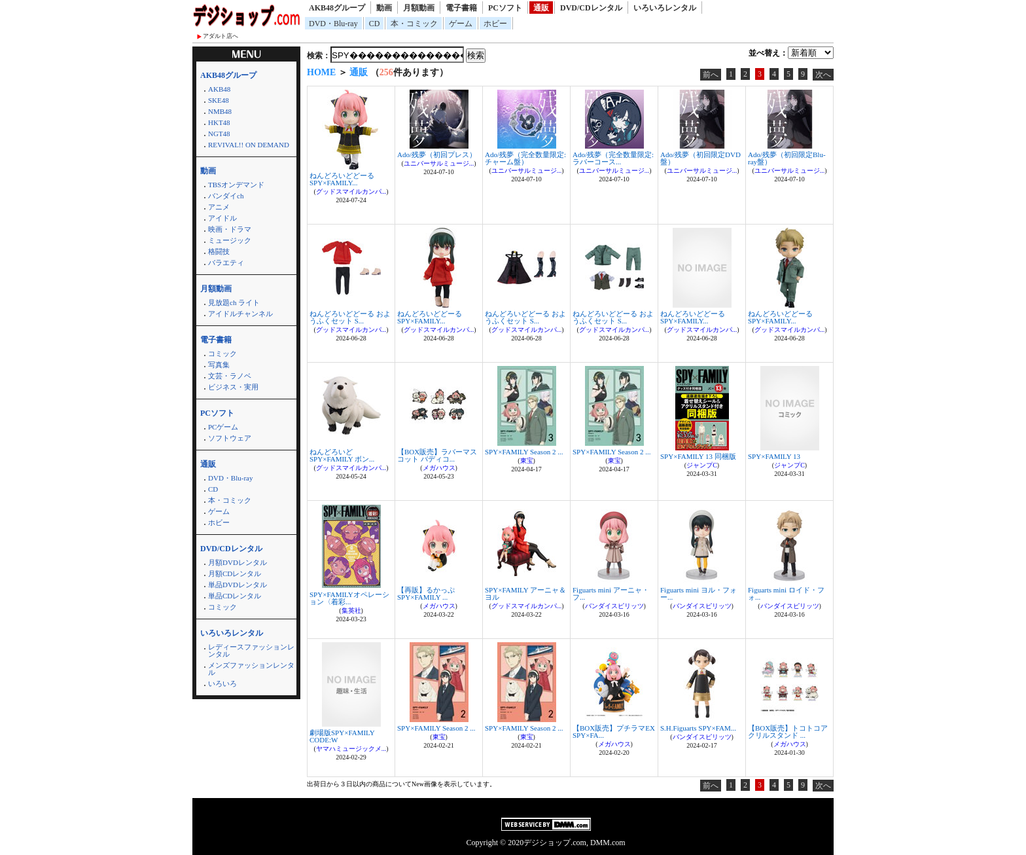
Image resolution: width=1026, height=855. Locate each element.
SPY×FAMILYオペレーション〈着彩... (349, 598)
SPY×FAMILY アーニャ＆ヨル (525, 593)
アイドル (222, 218)
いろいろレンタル (664, 7)
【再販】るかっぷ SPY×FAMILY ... (426, 593)
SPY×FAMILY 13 (774, 456)
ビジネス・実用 (233, 387)
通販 (541, 7)
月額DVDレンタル (237, 562)
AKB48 (219, 89)
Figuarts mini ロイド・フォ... (786, 593)
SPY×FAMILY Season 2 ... (524, 452)
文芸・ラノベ (229, 376)
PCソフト (505, 7)
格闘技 (219, 251)
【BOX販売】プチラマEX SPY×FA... (614, 731)
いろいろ (222, 683)
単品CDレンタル (234, 596)
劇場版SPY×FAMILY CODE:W (342, 736)
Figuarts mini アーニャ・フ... (611, 593)
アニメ (219, 207)
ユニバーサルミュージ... (439, 163)
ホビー (495, 23)
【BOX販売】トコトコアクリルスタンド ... (788, 731)
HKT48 (219, 122)
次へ (823, 74)
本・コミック (414, 23)
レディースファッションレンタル (251, 650)
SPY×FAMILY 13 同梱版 (698, 456)
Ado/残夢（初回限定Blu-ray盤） (787, 158)
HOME (321, 72)
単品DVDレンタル (237, 585)
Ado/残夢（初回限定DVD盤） (700, 158)
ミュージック (229, 240)
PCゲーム (223, 427)
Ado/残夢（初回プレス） (436, 154)
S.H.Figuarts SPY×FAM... (698, 728)
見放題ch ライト (234, 302)
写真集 (219, 365)
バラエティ (226, 262)
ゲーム (460, 23)
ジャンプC (701, 465)
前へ (710, 74)
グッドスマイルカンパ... (351, 191)
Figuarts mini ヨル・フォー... (698, 593)
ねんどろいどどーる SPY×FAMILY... (342, 179)
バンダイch (225, 196)
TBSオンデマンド (236, 185)
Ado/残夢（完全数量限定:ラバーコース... (613, 158)
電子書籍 (461, 7)
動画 (384, 7)
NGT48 (219, 133)
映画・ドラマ (229, 229)
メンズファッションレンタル (251, 668)
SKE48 (218, 100)
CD (374, 23)
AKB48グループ (337, 7)
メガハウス (439, 467)
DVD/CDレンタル (591, 7)
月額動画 (418, 7)
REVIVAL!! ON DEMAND (248, 145)
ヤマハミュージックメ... (351, 748)
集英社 (351, 610)
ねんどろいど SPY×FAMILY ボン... (342, 455)
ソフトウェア (229, 438)
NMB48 (220, 111)
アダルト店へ (220, 36)
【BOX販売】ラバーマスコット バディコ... (437, 455)
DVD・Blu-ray (333, 23)
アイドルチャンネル (240, 314)
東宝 (526, 460)
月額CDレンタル (234, 573)
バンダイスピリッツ (614, 605)
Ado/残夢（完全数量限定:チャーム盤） (525, 158)
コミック (222, 353)
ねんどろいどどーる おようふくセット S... (350, 317)
